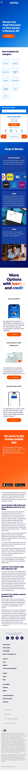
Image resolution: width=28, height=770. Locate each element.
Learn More (14, 334)
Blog (4, 679)
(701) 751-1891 (14, 121)
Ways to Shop (6, 648)
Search (22, 131)
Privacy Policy (7, 714)
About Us (5, 659)
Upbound (5, 702)
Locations (7, 633)
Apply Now (14, 124)
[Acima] (14, 3)
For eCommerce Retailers (10, 668)
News (4, 662)
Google (21, 485)
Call (16, 131)
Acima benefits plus (8, 695)
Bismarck (21, 633)
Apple (8, 485)
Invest (4, 676)
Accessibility (6, 684)
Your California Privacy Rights (10, 719)
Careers (5, 673)
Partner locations (7, 698)
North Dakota (14, 633)
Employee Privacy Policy (9, 723)
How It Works (6, 644)
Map (5, 131)
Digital (4, 691)
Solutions (5, 687)
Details (11, 131)
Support (5, 665)
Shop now (8, 36)
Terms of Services (8, 710)
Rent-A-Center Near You (9, 654)
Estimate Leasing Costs (14, 127)
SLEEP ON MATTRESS (14, 117)
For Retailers (6, 651)
